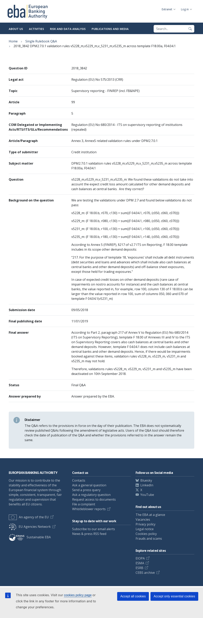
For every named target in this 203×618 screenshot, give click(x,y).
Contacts (78, 480)
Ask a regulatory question (91, 494)
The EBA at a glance (150, 515)
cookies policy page (78, 595)
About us (16, 29)
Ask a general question (89, 485)
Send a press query (86, 490)
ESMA (140, 563)
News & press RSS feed (89, 534)
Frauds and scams (149, 538)
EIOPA (140, 558)
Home (13, 41)
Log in (185, 9)
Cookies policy (146, 534)
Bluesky (146, 480)
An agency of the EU (29, 517)
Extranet (167, 9)
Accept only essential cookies (174, 596)
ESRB (139, 568)
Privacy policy (145, 524)
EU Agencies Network (30, 526)
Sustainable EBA (30, 537)
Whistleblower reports (89, 509)
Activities (36, 29)
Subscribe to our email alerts (93, 529)
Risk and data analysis (68, 29)
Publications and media (110, 29)
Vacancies (143, 519)
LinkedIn (146, 485)
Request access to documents (94, 499)
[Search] (190, 29)
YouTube (147, 494)
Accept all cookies (133, 596)
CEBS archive (145, 572)
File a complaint (83, 504)
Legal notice (145, 529)
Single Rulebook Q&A (41, 41)
